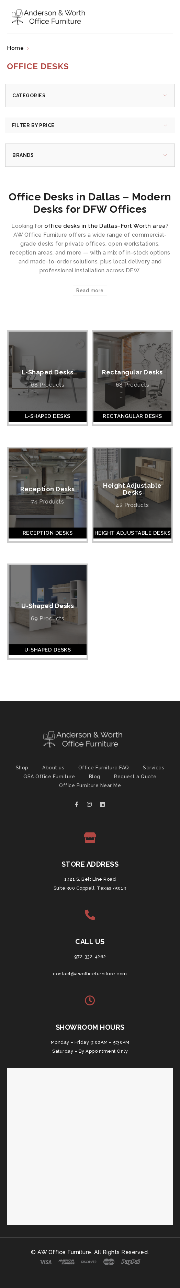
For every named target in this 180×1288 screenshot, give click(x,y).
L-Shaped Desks (48, 372)
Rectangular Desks (132, 372)
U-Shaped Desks (47, 605)
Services (153, 767)
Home (15, 48)
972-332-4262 (90, 956)
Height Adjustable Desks (132, 489)
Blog (94, 776)
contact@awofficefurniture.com (90, 973)
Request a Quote (135, 776)
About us (53, 767)
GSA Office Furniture (49, 776)
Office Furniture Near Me (90, 785)
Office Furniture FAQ (103, 767)
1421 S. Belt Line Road (90, 879)
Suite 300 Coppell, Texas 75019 (90, 888)
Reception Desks (47, 489)
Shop (22, 767)
